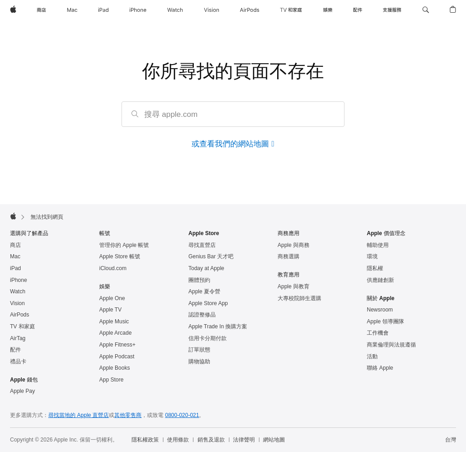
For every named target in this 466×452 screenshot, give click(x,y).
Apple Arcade (115, 333)
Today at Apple (206, 268)
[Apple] (13, 10)
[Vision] (211, 10)
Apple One (112, 298)
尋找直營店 (202, 245)
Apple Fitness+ (117, 345)
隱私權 (375, 268)
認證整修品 (202, 314)
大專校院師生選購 (299, 298)
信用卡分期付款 (207, 338)
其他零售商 (128, 415)
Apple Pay (22, 391)
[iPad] (103, 10)
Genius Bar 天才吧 (210, 256)
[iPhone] (138, 10)
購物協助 (199, 361)
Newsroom (380, 309)
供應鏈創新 (380, 280)
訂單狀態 (199, 350)
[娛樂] (327, 10)
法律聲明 (244, 440)
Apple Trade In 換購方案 (217, 326)
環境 (372, 256)
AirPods (19, 314)
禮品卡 (18, 361)
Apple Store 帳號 (119, 256)
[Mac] (72, 10)
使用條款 (178, 440)
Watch (17, 291)
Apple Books (114, 368)
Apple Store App (208, 303)
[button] (426, 10)
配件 (15, 350)
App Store (111, 380)
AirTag (17, 338)
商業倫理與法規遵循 (391, 345)
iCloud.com (113, 268)
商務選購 (288, 256)
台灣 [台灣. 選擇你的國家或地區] (450, 440)
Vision (17, 303)
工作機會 (378, 333)
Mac (15, 256)
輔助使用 (378, 245)
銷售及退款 (211, 440)
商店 (15, 245)
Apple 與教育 (293, 286)
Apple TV (110, 309)
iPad (15, 268)
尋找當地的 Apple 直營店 (78, 415)
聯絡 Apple (380, 368)
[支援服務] (392, 10)
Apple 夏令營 (204, 291)
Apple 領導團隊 (385, 321)
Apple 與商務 (293, 245)
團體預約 (199, 280)
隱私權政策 (145, 440)
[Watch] (175, 10)
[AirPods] (249, 10)
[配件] (358, 10)
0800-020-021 (182, 415)
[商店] (41, 10)
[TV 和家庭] (291, 10)
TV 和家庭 (22, 326)
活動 (372, 356)
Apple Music (114, 321)
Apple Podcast (116, 356)
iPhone (18, 280)
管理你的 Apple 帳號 (124, 245)
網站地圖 (274, 440)
